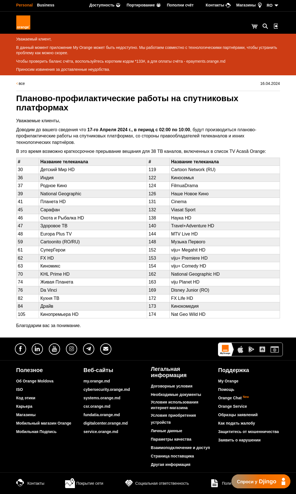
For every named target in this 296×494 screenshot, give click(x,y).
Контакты (30, 483)
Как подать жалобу (236, 423)
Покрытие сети (84, 483)
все (20, 83)
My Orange (228, 381)
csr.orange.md (97, 406)
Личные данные (166, 431)
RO (270, 5)
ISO (19, 389)
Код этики (25, 398)
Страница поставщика (172, 456)
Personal (24, 5)
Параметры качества (171, 439)
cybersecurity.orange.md (107, 389)
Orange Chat (233, 398)
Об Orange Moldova (35, 381)
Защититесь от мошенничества (248, 431)
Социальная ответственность (156, 483)
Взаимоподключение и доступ (180, 447)
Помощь (226, 389)
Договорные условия (171, 386)
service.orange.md (101, 431)
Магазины (26, 415)
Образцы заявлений (238, 415)
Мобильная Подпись (36, 431)
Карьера (24, 406)
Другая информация (171, 464)
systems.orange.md (102, 398)
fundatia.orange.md (102, 415)
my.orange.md (97, 381)
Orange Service (232, 406)
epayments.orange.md (205, 61)
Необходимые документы (176, 394)
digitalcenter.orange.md (106, 423)
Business (45, 5)
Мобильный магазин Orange (44, 423)
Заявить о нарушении (239, 440)
